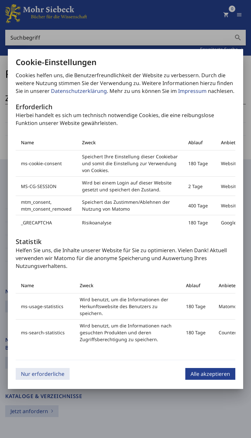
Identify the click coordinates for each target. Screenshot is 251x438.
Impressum (192, 91)
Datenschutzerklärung (79, 91)
